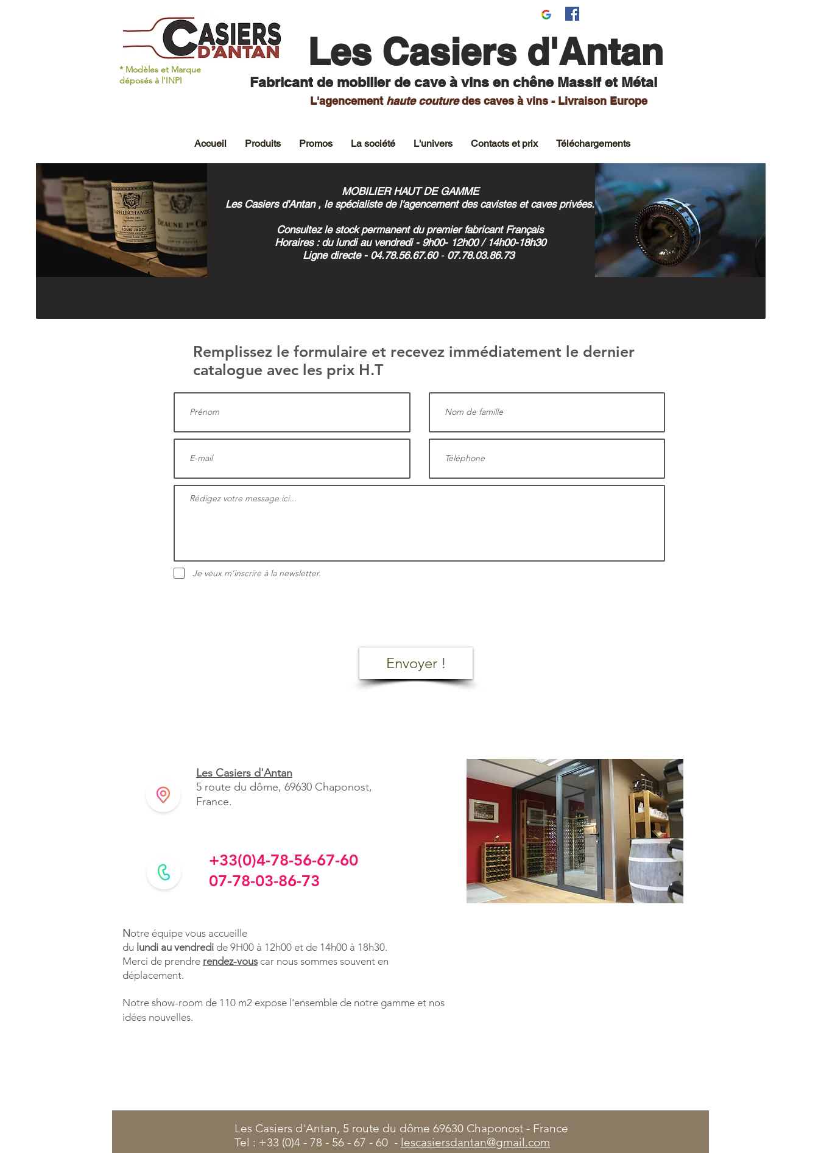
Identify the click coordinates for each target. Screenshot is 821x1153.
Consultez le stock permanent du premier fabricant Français (410, 230)
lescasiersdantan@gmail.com (475, 1142)
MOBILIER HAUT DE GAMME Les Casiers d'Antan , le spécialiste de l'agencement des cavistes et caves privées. (409, 197)
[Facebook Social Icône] (572, 14)
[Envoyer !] (416, 663)
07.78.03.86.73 (482, 255)
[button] (263, 144)
